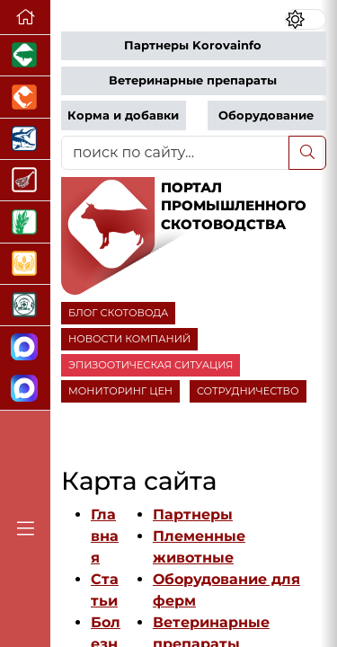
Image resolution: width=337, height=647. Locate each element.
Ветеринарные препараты (193, 80)
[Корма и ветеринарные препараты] (25, 305)
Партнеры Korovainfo (193, 45)
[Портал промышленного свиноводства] (25, 55)
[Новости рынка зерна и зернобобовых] (25, 222)
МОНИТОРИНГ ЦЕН (120, 391)
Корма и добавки (123, 115)
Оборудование (266, 115)
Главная (105, 536)
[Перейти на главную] (25, 17)
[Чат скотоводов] (25, 389)
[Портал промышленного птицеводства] (25, 97)
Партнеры (193, 514)
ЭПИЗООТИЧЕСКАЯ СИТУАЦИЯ (150, 365)
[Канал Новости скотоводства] (25, 347)
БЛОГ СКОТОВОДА (118, 312)
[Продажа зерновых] (25, 264)
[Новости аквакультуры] (25, 139)
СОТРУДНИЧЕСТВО (248, 391)
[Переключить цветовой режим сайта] (305, 19)
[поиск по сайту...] (175, 153)
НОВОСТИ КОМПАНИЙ (129, 338)
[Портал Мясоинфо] (25, 180)
